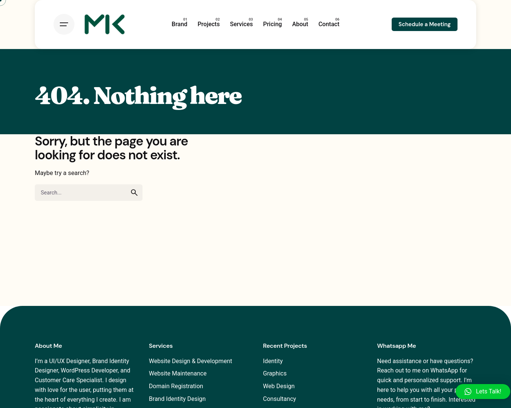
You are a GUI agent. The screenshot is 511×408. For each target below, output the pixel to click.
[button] (483, 391)
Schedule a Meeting (424, 24)
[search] (134, 192)
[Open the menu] (63, 24)
